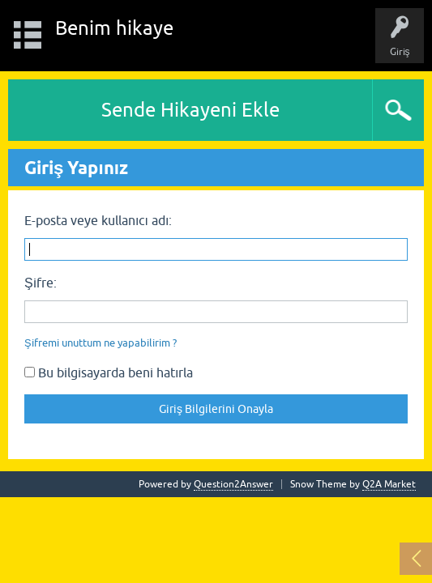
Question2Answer (233, 484)
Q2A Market (389, 484)
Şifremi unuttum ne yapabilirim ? (100, 343)
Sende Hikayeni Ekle (190, 110)
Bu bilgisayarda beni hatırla (108, 372)
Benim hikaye (114, 28)
